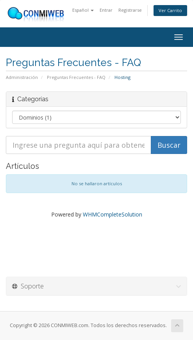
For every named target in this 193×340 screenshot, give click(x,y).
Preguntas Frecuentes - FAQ (76, 77)
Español (83, 10)
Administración (22, 77)
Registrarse (130, 10)
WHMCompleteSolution (112, 214)
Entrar (106, 10)
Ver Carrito (170, 10)
